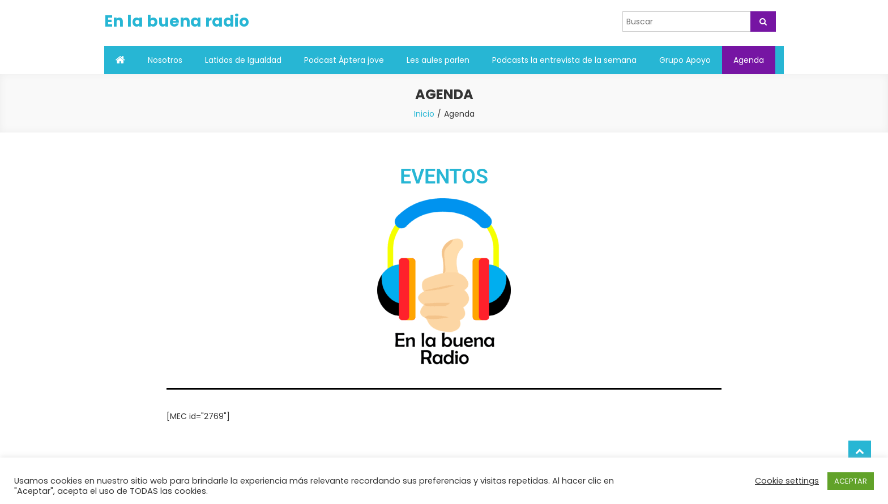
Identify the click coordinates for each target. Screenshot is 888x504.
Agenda (748, 60)
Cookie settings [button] (787, 481)
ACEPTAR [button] (850, 481)
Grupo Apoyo (685, 60)
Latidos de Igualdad (243, 60)
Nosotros (165, 60)
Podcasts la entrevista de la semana (564, 60)
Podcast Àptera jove (344, 60)
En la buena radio (176, 21)
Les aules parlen (438, 60)
